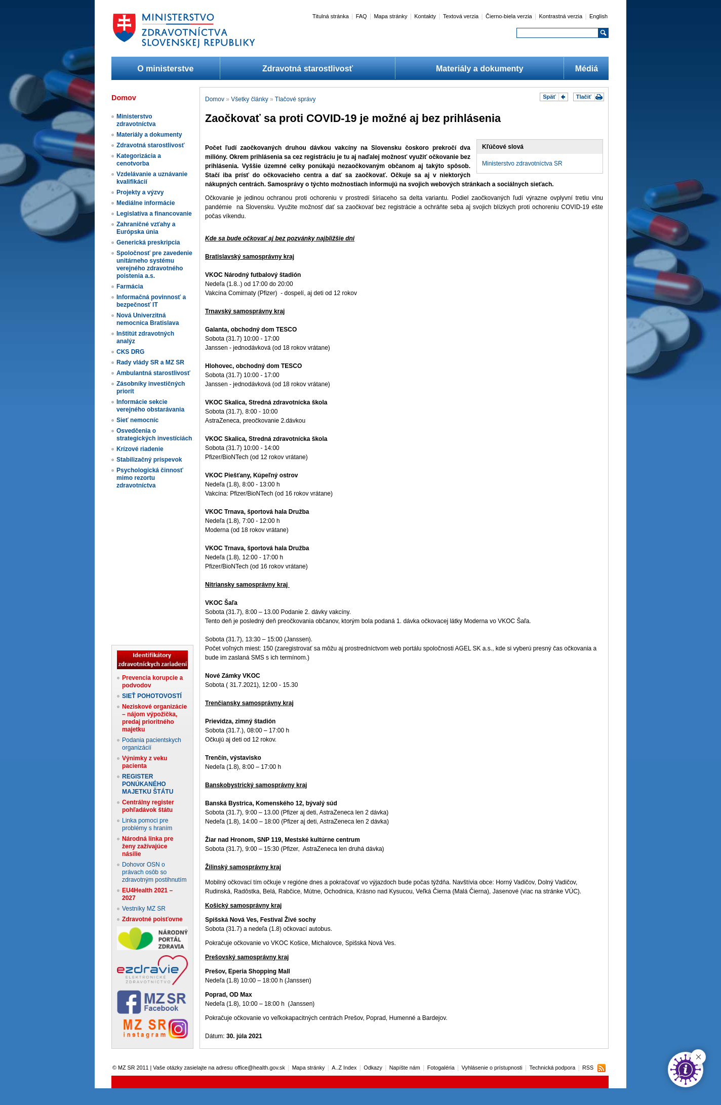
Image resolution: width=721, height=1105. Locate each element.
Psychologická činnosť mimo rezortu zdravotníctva (149, 478)
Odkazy (373, 1068)
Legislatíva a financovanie (154, 213)
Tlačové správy (295, 99)
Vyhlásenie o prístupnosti (492, 1068)
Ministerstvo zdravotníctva (135, 120)
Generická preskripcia (148, 242)
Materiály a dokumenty (480, 68)
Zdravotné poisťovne (152, 919)
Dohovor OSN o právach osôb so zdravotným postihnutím (154, 872)
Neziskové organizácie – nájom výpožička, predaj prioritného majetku (154, 718)
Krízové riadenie (140, 449)
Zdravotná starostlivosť (307, 68)
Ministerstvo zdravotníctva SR (522, 163)
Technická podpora (553, 1068)
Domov (214, 99)
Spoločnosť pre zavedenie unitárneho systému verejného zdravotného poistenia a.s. (154, 264)
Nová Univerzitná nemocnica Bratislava (147, 319)
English (598, 16)
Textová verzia (460, 16)
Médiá (586, 68)
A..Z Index (344, 1068)
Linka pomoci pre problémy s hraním (147, 824)
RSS (587, 1068)
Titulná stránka (330, 16)
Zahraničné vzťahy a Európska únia (145, 228)
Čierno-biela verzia (509, 16)
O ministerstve (165, 68)
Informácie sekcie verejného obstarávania (150, 405)
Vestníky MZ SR (144, 908)
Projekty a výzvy (140, 192)
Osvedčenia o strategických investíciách (154, 434)
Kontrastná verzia (561, 16)
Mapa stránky (390, 16)
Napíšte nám (404, 1068)
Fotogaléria (441, 1068)
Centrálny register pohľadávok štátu (148, 806)
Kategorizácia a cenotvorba (138, 159)
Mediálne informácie (145, 203)
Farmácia (129, 286)
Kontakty (425, 16)
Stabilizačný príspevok (149, 459)
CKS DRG (130, 351)
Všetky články (249, 99)
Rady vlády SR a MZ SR (150, 362)
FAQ (361, 16)
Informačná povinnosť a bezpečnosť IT (151, 301)
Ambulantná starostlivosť (153, 373)
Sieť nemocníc (137, 420)
